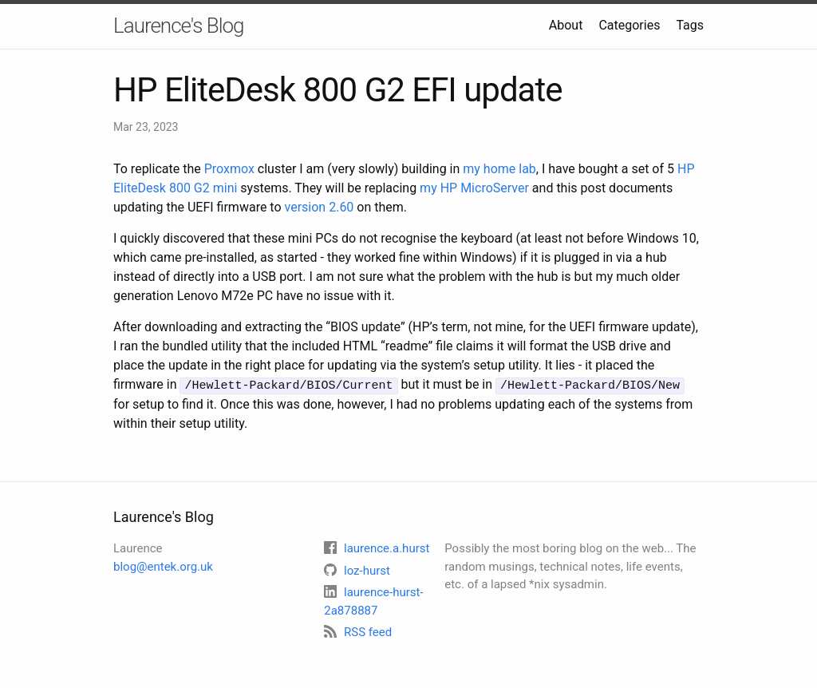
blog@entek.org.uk (163, 565)
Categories (629, 25)
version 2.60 (319, 207)
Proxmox (229, 168)
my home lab (499, 168)
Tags (690, 25)
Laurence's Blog (178, 26)
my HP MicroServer (474, 188)
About (566, 25)
